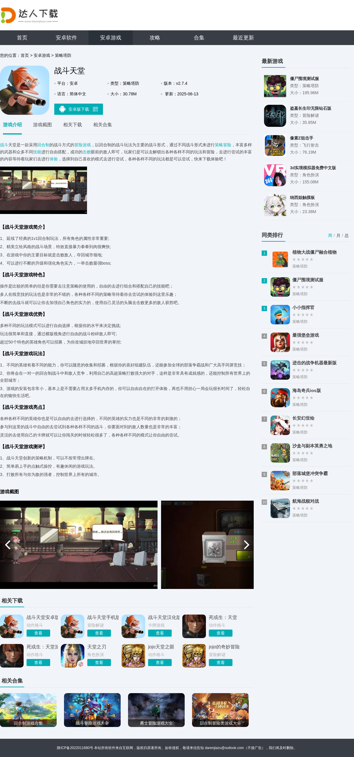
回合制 (43, 144)
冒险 (227, 144)
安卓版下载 (78, 108)
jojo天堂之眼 (161, 646)
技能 (37, 152)
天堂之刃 (96, 646)
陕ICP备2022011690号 (75, 748)
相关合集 (102, 124)
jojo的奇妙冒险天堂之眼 (224, 646)
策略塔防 (63, 55)
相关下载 (72, 124)
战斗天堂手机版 (103, 617)
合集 (199, 38)
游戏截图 (42, 124)
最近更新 (243, 38)
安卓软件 (66, 38)
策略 (219, 144)
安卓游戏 (110, 38)
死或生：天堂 (223, 617)
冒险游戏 (82, 144)
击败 (87, 152)
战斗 (4, 144)
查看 (38, 633)
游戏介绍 (12, 124)
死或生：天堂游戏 (42, 646)
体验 (54, 159)
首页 (22, 38)
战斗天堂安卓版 (42, 617)
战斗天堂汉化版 (163, 617)
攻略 (155, 38)
